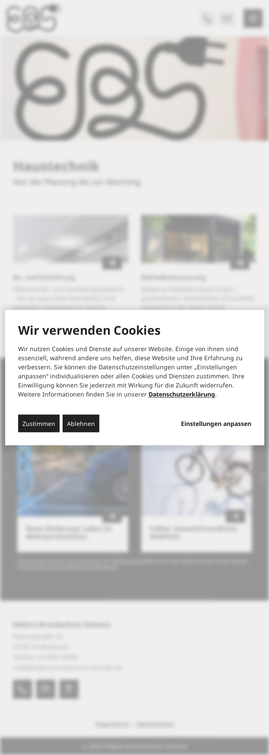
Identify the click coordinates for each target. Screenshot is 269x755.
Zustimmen (38, 423)
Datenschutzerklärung (182, 394)
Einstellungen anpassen (216, 423)
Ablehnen (81, 423)
